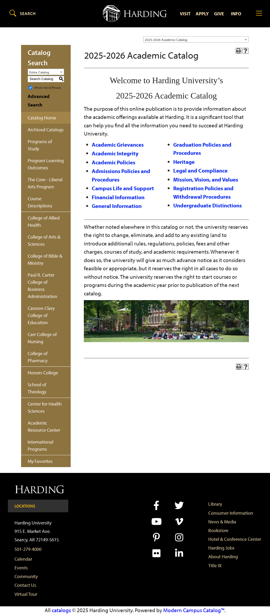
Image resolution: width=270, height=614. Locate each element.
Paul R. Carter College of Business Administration (42, 285)
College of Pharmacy (37, 357)
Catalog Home (42, 118)
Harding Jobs (221, 548)
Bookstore (218, 530)
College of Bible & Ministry (45, 259)
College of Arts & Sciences (44, 240)
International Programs (40, 445)
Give (219, 14)
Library (215, 504)
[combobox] (196, 39)
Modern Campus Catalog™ (193, 610)
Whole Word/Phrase (47, 87)
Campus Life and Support (123, 188)
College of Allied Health (44, 221)
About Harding (223, 556)
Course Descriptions (40, 202)
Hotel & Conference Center (234, 539)
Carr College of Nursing (42, 338)
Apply (202, 14)
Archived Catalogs (46, 130)
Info (236, 14)
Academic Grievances (118, 144)
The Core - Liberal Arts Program (45, 183)
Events (21, 568)
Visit (185, 14)
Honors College (43, 373)
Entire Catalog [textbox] (39, 72)
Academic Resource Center (44, 426)
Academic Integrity (115, 153)
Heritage (184, 161)
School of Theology (37, 388)
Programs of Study (40, 145)
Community (26, 576)
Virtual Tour (26, 594)
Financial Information (118, 197)
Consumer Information (230, 513)
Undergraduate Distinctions (207, 205)
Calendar (23, 559)
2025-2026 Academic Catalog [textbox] (166, 40)
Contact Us (25, 585)
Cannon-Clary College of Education (41, 315)
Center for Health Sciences (45, 407)
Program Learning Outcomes (46, 164)
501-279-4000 (28, 549)
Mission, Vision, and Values (205, 179)
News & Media (222, 522)
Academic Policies (113, 162)
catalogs (61, 610)
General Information (117, 205)
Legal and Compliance (200, 170)
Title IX (214, 565)
